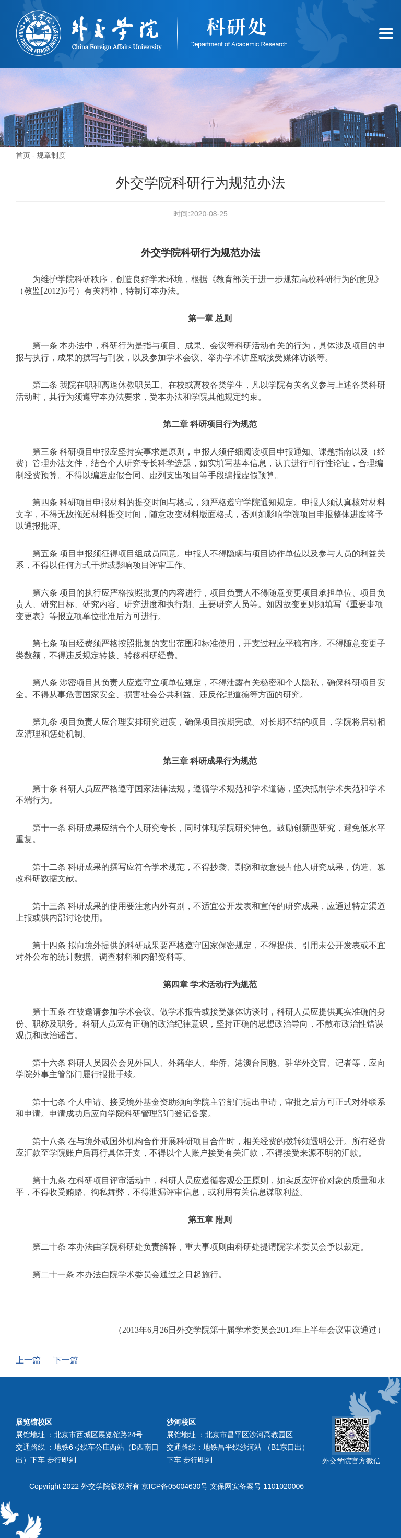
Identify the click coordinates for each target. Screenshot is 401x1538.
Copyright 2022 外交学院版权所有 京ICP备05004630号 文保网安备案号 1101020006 (166, 1486)
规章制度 (51, 155)
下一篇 (65, 1360)
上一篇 (28, 1360)
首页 (23, 155)
